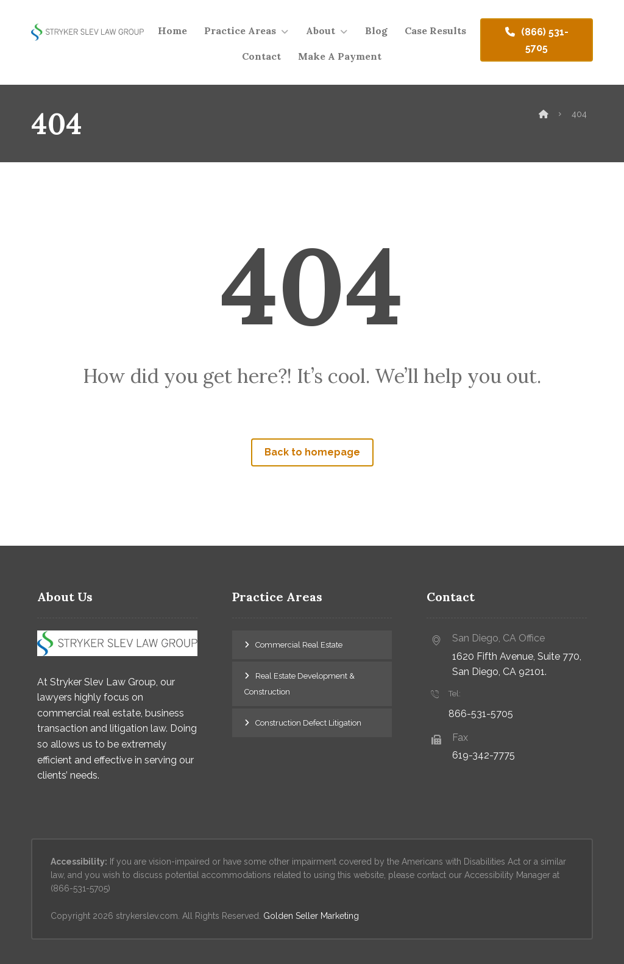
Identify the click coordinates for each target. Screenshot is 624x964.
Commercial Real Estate (298, 644)
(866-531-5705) (80, 888)
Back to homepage (312, 452)
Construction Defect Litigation (308, 722)
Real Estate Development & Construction (299, 683)
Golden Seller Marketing (311, 916)
